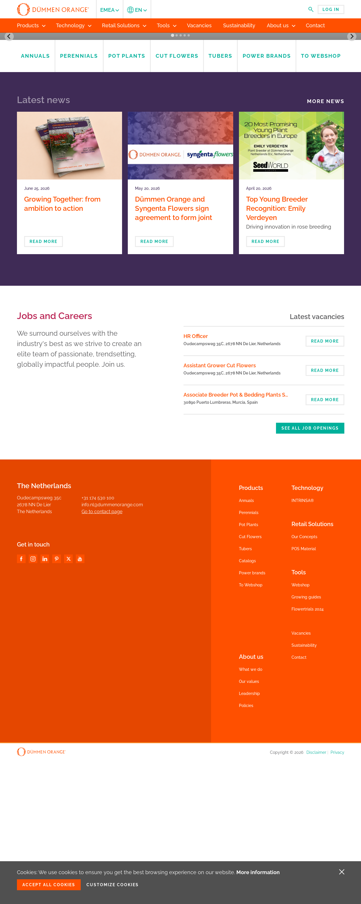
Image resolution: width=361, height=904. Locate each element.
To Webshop (250, 728)
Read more (43, 385)
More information (258, 872)
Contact (298, 800)
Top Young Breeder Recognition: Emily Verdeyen (277, 351)
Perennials (248, 656)
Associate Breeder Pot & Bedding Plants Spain (240, 538)
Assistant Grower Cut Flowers (220, 509)
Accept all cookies (48, 884)
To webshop (247, 155)
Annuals (246, 644)
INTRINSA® (302, 644)
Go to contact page (102, 655)
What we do (250, 812)
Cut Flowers (250, 680)
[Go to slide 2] (176, 178)
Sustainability (304, 788)
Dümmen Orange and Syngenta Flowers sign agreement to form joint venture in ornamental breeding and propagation (177, 360)
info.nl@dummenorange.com (112, 648)
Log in (331, 9)
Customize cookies (112, 884)
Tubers (245, 692)
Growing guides (306, 740)
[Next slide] (351, 108)
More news (325, 245)
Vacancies (301, 776)
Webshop (300, 728)
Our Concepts (304, 680)
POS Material (303, 692)
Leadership (249, 837)
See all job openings (310, 571)
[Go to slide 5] (188, 178)
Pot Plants (248, 668)
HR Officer (196, 479)
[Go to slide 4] (184, 178)
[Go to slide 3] (180, 178)
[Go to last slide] (9, 108)
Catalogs (247, 129)
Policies (246, 849)
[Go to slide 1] (172, 178)
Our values (249, 824)
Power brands (252, 716)
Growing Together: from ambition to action (62, 347)
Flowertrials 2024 (307, 752)
